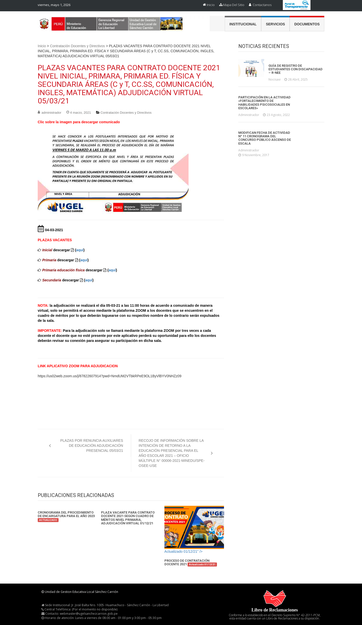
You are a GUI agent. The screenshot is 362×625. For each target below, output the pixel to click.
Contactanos (262, 5)
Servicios (275, 24)
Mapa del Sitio (233, 5)
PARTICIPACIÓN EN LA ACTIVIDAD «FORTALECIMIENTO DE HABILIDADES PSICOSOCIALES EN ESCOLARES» (264, 103)
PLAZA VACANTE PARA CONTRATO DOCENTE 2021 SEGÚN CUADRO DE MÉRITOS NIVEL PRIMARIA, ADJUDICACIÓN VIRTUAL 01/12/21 (128, 518)
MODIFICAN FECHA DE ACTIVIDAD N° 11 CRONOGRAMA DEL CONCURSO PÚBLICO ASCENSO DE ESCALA (264, 138)
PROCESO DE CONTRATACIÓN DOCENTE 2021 (190, 562)
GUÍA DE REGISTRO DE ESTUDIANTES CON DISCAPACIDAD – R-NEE (295, 69)
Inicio (211, 5)
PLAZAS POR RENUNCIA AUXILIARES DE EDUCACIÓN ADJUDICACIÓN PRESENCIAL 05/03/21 (91, 446)
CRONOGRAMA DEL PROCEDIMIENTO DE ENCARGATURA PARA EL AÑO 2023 (66, 516)
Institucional (243, 24)
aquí (79, 250)
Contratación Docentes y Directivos (77, 46)
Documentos (307, 24)
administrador (51, 112)
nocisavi (274, 79)
